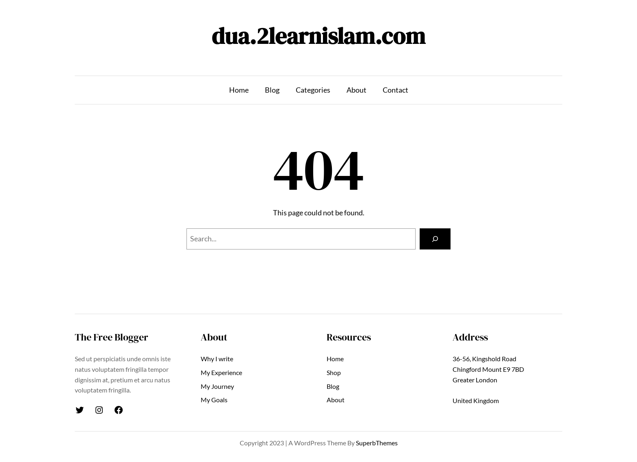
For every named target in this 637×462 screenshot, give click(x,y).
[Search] (435, 238)
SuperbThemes (377, 443)
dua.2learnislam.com (318, 36)
